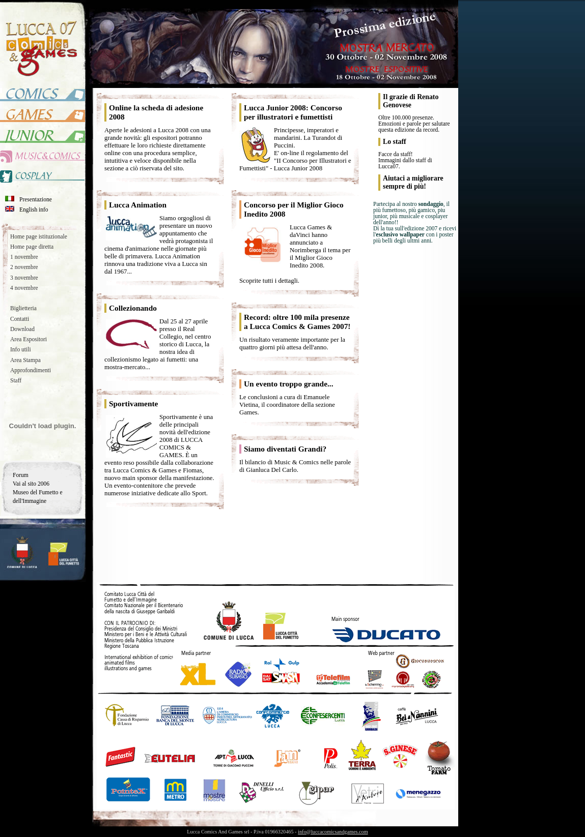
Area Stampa (25, 360)
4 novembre (24, 288)
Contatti (19, 319)
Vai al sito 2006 (31, 484)
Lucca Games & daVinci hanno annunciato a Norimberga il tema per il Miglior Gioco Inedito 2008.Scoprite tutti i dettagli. (295, 254)
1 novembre (24, 257)
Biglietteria (23, 308)
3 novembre (24, 278)
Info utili (20, 349)
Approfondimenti (30, 370)
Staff (15, 380)
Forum (21, 475)
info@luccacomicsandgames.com (333, 831)
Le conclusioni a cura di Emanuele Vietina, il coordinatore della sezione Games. (287, 405)
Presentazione (35, 199)
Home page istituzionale (38, 236)
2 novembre (24, 267)
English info (33, 209)
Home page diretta (31, 247)
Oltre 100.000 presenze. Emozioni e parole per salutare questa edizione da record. (414, 123)
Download (22, 329)
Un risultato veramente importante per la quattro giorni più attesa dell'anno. (292, 343)
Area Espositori (28, 339)
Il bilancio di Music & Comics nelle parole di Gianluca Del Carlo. (295, 466)
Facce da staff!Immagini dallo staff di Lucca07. (405, 160)
